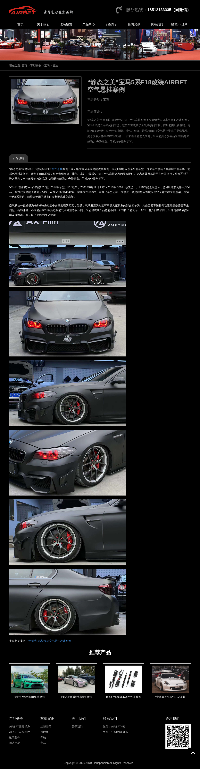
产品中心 (88, 24)
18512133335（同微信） (169, 10)
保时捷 (44, 732)
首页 (20, 24)
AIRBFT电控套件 (19, 732)
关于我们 (43, 24)
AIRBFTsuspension (97, 763)
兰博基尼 (45, 726)
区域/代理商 (179, 24)
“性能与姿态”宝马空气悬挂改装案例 (49, 640)
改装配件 (14, 737)
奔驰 (43, 737)
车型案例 (111, 24)
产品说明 (18, 158)
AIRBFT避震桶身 (19, 726)
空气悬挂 (57, 169)
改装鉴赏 (66, 24)
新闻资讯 (134, 24)
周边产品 (14, 742)
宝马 (47, 65)
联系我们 (157, 24)
